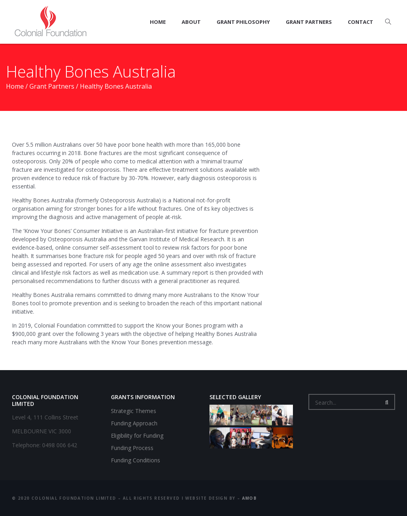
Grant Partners (309, 21)
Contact (360, 21)
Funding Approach (134, 423)
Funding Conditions (135, 460)
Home (158, 21)
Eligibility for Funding (137, 435)
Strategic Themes (133, 411)
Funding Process (132, 448)
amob (249, 498)
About (191, 21)
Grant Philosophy (243, 21)
